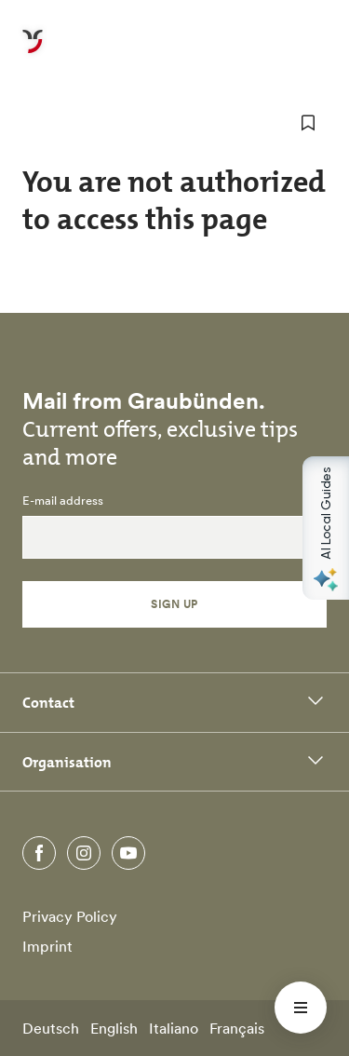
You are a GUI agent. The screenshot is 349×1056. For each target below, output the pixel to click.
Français (236, 1028)
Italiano (173, 1028)
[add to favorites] (308, 123)
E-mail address (62, 501)
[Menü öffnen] (301, 1008)
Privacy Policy (69, 916)
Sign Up (174, 604)
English (114, 1028)
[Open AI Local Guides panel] (325, 528)
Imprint (47, 946)
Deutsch (50, 1028)
